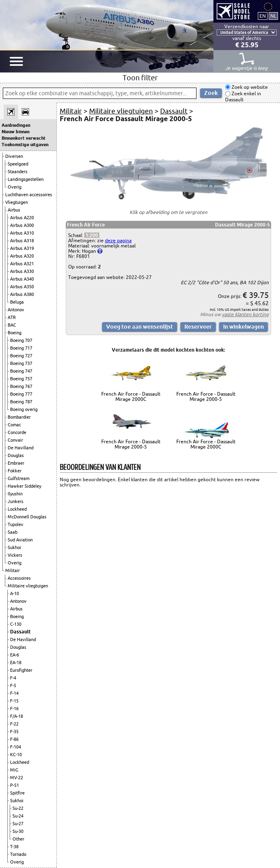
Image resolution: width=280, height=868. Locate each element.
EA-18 (15, 662)
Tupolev (15, 524)
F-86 (14, 739)
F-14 (14, 693)
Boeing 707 (21, 340)
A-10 (14, 593)
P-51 (14, 785)
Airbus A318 (22, 240)
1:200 (91, 235)
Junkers (15, 501)
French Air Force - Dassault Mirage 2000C (131, 396)
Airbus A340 (22, 279)
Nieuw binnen (15, 131)
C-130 (15, 624)
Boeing (14, 332)
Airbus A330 (22, 271)
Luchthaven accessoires (28, 194)
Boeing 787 (21, 401)
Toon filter (140, 77)
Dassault (20, 631)
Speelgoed (18, 163)
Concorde (17, 432)
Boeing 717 (21, 348)
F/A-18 (16, 716)
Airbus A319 (22, 248)
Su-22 (18, 808)
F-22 (14, 723)
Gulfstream (18, 478)
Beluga (17, 302)
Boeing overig (24, 409)
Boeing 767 (21, 386)
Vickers (15, 555)
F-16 (14, 708)
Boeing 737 (21, 363)
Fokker (14, 470)
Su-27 (18, 823)
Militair (12, 570)
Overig (14, 187)
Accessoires (19, 578)
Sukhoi (14, 547)
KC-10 (16, 754)
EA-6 (14, 654)
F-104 (15, 746)
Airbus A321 (22, 263)
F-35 (14, 731)
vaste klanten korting (245, 314)
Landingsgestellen (26, 179)
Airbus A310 (22, 233)
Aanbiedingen (16, 125)
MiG (14, 769)
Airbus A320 (22, 256)
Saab (12, 532)
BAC (12, 325)
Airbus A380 (22, 294)
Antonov (16, 309)
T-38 (14, 846)
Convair (15, 440)
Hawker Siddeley (24, 486)
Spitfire (17, 792)
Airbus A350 (22, 286)
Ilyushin (15, 493)
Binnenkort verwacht (24, 138)
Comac (14, 424)
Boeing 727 (21, 355)
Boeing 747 (21, 371)
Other (18, 839)
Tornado (18, 854)
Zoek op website (249, 87)
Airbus (14, 210)
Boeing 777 (21, 394)
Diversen (14, 156)
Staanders (17, 171)
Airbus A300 (22, 225)
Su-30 (18, 831)
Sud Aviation (20, 539)
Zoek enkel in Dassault (243, 96)
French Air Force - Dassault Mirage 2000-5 (206, 396)
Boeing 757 (21, 378)
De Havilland (20, 447)
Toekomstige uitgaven (25, 144)
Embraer (16, 463)
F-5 (13, 685)
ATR (12, 317)
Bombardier (19, 417)
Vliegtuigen (16, 202)
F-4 (13, 677)
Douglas (16, 455)
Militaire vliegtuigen (28, 585)
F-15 (14, 700)
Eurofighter (21, 670)
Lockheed (17, 509)
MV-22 (16, 777)
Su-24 (18, 815)
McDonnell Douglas (27, 516)
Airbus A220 (22, 217)
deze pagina (118, 240)
